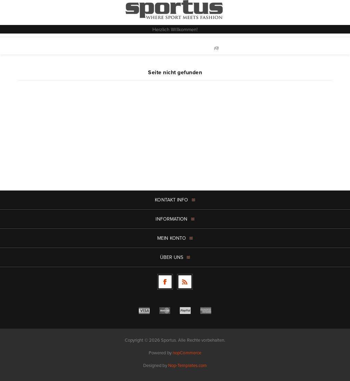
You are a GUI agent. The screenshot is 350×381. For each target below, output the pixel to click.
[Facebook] (165, 281)
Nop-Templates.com (187, 365)
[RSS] (184, 281)
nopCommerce (187, 353)
